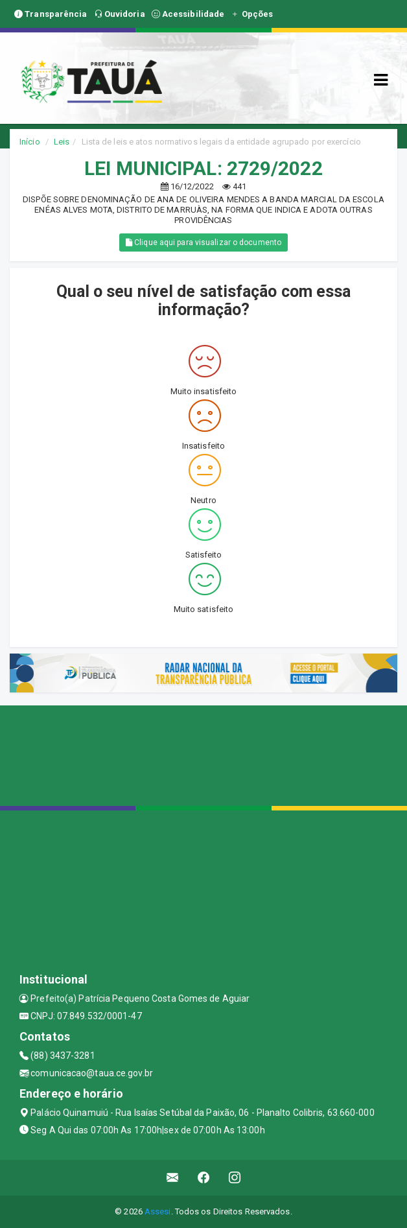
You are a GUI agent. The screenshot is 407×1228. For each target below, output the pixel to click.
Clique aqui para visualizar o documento (203, 242)
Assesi (158, 1211)
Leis (61, 142)
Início (29, 142)
